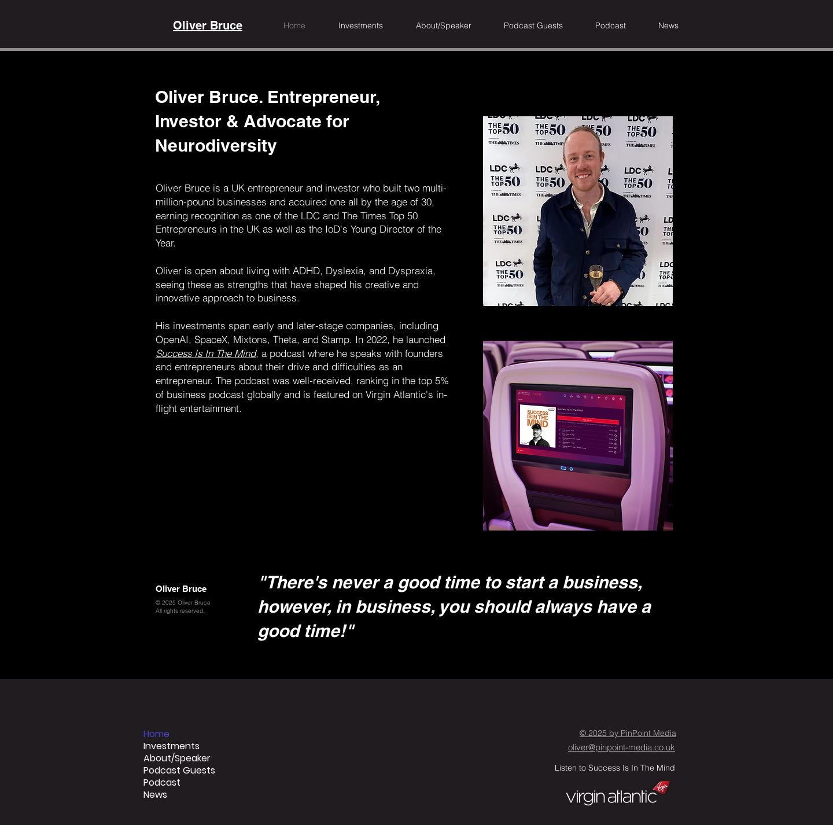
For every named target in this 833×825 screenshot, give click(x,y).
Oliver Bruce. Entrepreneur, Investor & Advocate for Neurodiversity (267, 121)
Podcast (161, 782)
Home (156, 734)
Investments (171, 746)
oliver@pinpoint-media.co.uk (621, 747)
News (155, 795)
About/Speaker (177, 758)
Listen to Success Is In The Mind (615, 768)
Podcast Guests (179, 770)
